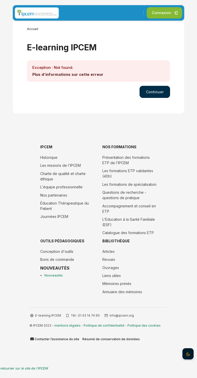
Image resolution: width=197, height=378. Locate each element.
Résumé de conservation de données (111, 339)
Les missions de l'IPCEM (60, 165)
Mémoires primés (116, 283)
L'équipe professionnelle (61, 187)
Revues (108, 259)
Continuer (155, 92)
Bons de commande (57, 259)
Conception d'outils (56, 251)
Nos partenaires (53, 195)
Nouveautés (53, 275)
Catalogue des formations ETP (128, 233)
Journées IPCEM (54, 216)
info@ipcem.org (122, 315)
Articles (108, 251)
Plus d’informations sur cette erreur (67, 74)
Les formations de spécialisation (129, 184)
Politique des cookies (144, 325)
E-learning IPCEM (48, 315)
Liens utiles (111, 275)
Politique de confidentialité (104, 325)
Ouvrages (110, 267)
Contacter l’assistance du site (54, 339)
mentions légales (67, 325)
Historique (48, 157)
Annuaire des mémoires (122, 292)
